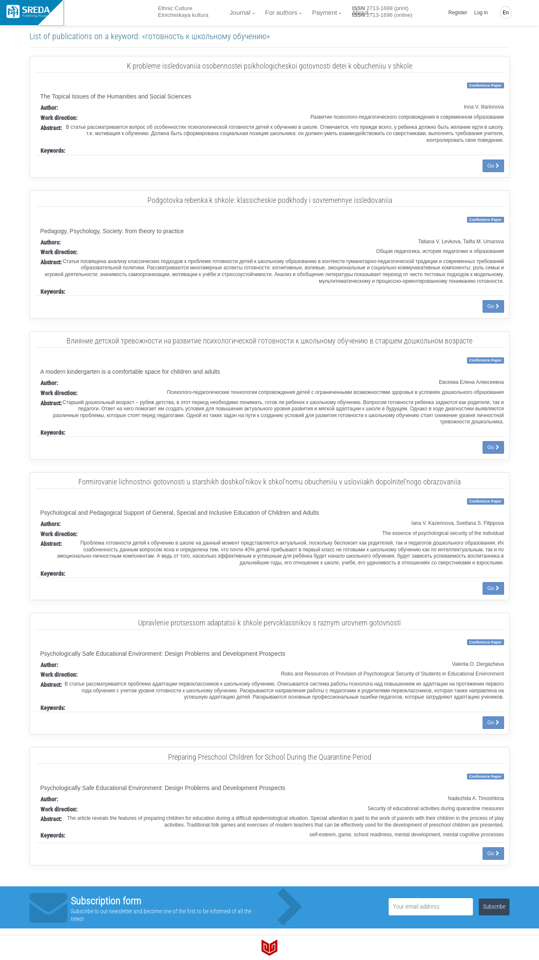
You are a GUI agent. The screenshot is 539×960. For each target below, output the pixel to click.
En (506, 13)
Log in (481, 13)
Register (457, 13)
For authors (281, 12)
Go (493, 166)
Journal (239, 12)
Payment (324, 12)
